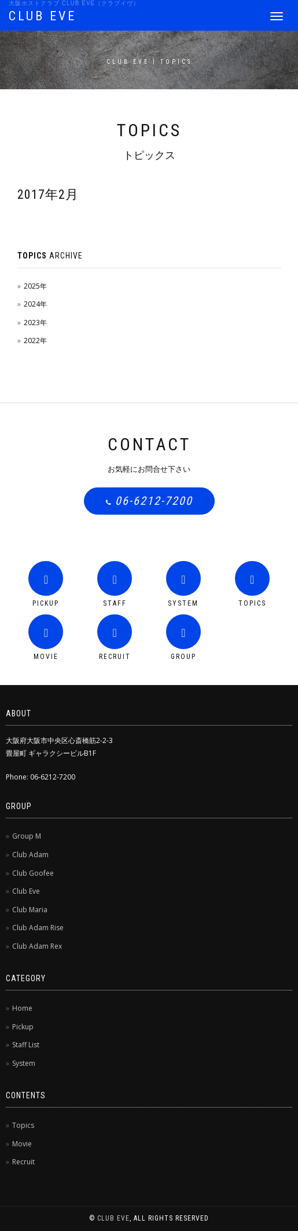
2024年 (35, 304)
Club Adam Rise (38, 928)
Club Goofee (33, 873)
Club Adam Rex (37, 946)
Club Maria (29, 910)
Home (22, 1008)
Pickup (23, 1027)
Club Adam (30, 854)
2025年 (35, 286)
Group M (26, 836)
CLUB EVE (42, 16)
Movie (22, 1144)
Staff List (25, 1045)
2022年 (35, 340)
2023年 (35, 322)
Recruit (23, 1162)
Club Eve (26, 891)
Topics (23, 1125)
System (23, 1063)
